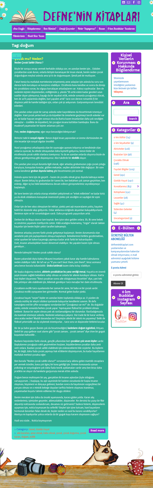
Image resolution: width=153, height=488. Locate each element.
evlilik (32, 436)
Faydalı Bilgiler (121, 169)
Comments (16, 57)
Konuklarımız (120, 186)
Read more (97, 430)
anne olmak (36, 433)
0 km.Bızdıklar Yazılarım (121, 28)
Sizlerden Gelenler (123, 209)
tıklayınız (118, 91)
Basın (102, 28)
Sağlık (117, 203)
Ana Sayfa (18, 28)
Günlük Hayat (42, 429)
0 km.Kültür (120, 137)
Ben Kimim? (49, 28)
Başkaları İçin (120, 154)
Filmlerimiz (19, 36)
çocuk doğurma (71, 433)
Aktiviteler (119, 148)
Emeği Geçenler (67, 28)
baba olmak (49, 433)
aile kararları (23, 433)
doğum (25, 436)
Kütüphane (119, 192)
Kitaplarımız (34, 28)
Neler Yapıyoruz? (87, 28)
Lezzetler (118, 197)
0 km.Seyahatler (122, 143)
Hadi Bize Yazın (36, 36)
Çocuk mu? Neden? (28, 59)
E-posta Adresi (118, 267)
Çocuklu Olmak (121, 160)
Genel (32, 429)
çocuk (59, 433)
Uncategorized (121, 218)
